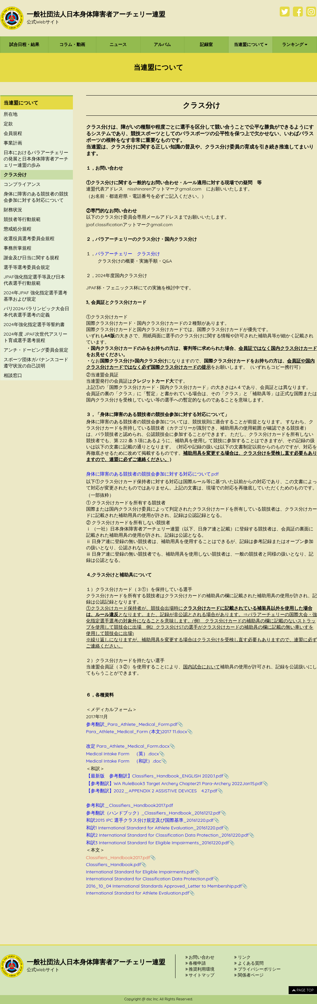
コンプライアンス (22, 184)
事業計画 (13, 143)
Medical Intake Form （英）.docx (122, 754)
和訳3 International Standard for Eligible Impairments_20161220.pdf (157, 843)
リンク (242, 957)
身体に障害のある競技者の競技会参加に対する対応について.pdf (152, 474)
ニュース (118, 44)
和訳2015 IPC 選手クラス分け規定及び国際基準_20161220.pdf (150, 820)
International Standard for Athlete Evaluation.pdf (137, 893)
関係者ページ (249, 975)
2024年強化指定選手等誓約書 (34, 324)
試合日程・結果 (24, 44)
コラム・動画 (72, 44)
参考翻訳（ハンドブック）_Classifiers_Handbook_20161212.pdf (153, 813)
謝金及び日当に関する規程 (31, 258)
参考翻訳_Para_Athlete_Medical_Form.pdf (132, 724)
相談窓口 (13, 375)
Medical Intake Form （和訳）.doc (124, 761)
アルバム (162, 44)
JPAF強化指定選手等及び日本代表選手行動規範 (34, 280)
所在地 (10, 114)
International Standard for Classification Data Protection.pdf (150, 879)
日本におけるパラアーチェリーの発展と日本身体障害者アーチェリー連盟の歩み (36, 158)
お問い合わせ (200, 957)
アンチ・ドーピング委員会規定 (36, 350)
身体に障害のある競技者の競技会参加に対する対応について (36, 197)
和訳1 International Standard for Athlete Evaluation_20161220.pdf (155, 828)
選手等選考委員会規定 (27, 267)
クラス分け (15, 175)
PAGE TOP (302, 990)
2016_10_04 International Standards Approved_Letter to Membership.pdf (164, 886)
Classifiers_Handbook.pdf (113, 864)
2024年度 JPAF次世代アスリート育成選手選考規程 (36, 337)
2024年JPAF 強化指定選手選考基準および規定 (36, 296)
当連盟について (251, 44)
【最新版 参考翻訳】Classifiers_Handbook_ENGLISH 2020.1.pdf (154, 776)
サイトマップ (200, 975)
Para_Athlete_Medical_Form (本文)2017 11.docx (136, 731)
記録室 (206, 44)
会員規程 (13, 133)
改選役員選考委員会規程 (29, 238)
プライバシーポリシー (257, 969)
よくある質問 (249, 963)
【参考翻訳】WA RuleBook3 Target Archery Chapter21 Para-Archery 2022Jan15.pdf (174, 783)
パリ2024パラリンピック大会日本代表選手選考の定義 (36, 312)
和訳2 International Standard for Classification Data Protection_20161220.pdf (167, 835)
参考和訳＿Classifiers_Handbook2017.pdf (129, 805)
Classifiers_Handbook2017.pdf (118, 857)
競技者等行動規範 (22, 219)
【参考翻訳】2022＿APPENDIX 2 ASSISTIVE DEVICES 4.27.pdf (151, 791)
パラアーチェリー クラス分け (127, 254)
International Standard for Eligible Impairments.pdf (140, 872)
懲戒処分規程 (17, 229)
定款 (8, 124)
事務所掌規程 (17, 248)
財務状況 (13, 210)
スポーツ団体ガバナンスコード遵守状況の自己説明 (36, 362)
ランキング (294, 44)
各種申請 (195, 963)
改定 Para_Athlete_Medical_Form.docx (128, 746)
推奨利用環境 (200, 969)
